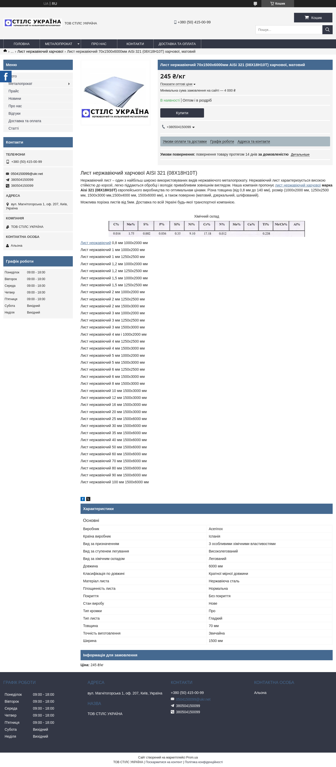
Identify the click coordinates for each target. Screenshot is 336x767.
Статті (13, 128)
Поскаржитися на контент (164, 762)
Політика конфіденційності (204, 762)
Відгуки (14, 113)
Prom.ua (192, 757)
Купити (182, 113)
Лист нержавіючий (96, 243)
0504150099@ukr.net (27, 174)
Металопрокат (58, 44)
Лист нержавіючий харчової (40, 51)
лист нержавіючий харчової (298, 185)
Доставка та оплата (177, 44)
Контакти (135, 44)
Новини (14, 98)
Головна (22, 44)
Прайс (13, 91)
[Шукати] (327, 29)
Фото (12, 76)
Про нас (99, 44)
